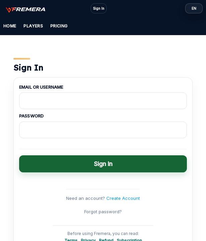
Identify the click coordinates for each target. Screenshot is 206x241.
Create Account (123, 198)
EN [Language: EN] (194, 8)
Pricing (59, 25)
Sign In (98, 8)
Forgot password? (103, 211)
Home (9, 25)
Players (33, 25)
